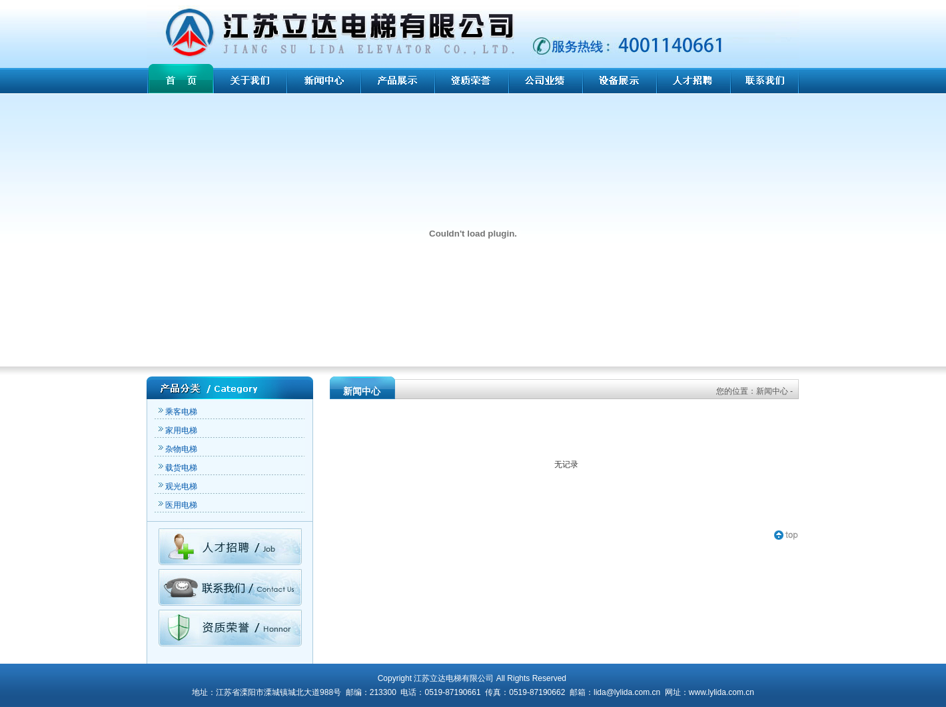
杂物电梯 (177, 449)
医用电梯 (177, 505)
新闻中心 (772, 391)
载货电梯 (177, 467)
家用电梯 (177, 430)
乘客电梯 (177, 411)
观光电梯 (177, 486)
